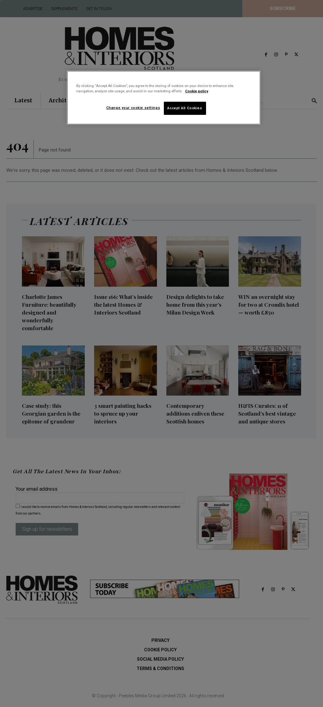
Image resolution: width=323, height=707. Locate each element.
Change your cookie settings (133, 107)
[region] (164, 98)
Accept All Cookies (184, 108)
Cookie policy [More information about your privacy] (196, 91)
